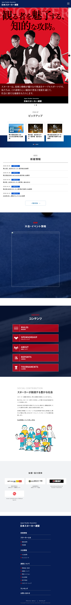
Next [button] (69, 56)
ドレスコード (25, 557)
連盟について (25, 564)
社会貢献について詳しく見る (26, 420)
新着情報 (24, 533)
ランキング (24, 588)
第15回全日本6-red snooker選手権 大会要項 (35, 136)
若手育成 (24, 580)
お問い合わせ (25, 593)
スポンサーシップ (27, 583)
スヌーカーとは (26, 537)
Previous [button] (2, 56)
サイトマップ (42, 601)
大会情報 (24, 550)
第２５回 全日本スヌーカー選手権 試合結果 (16, 135)
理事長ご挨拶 (26, 568)
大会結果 (24, 554)
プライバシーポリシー (31, 601)
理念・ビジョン (26, 574)
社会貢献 (24, 577)
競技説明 (24, 542)
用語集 (24, 545)
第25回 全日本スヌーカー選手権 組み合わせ (54, 136)
